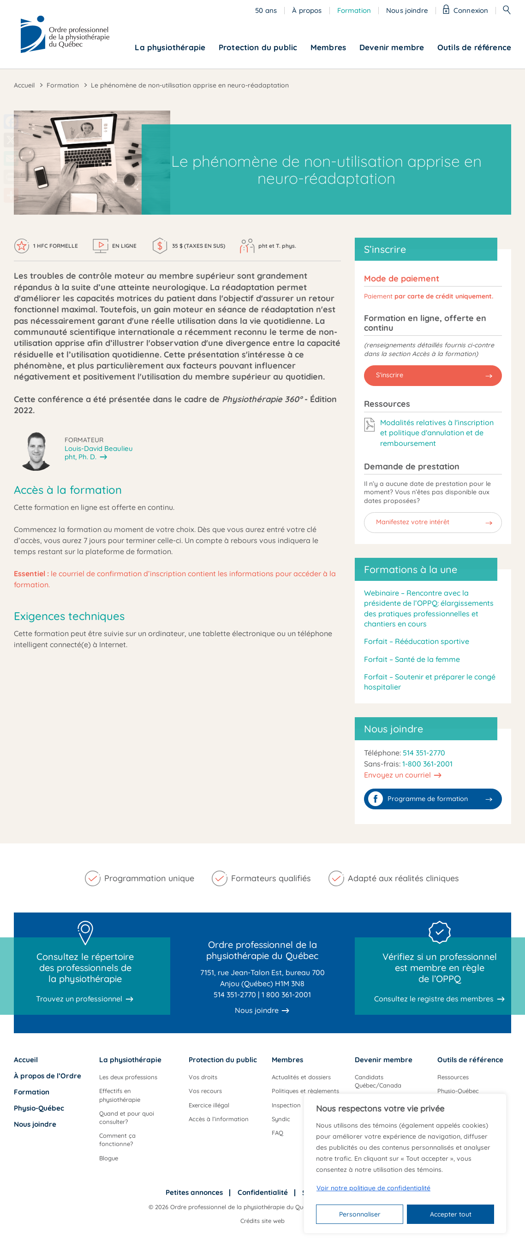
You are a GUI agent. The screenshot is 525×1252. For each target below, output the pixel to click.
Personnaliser (360, 1214)
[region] (405, 1164)
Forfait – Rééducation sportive (416, 641)
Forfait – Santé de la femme (412, 659)
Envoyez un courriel (397, 774)
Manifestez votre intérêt (412, 522)
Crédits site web (262, 1220)
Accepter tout (450, 1214)
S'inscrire (389, 375)
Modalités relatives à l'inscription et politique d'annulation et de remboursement (437, 433)
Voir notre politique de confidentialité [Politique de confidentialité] (373, 1188)
